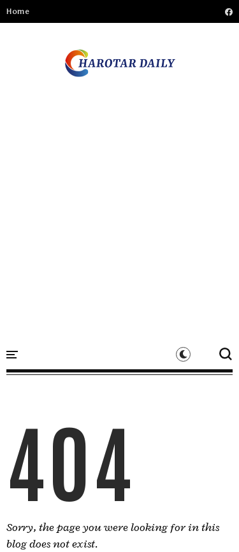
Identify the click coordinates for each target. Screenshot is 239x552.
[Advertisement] (119, 202)
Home (17, 11)
